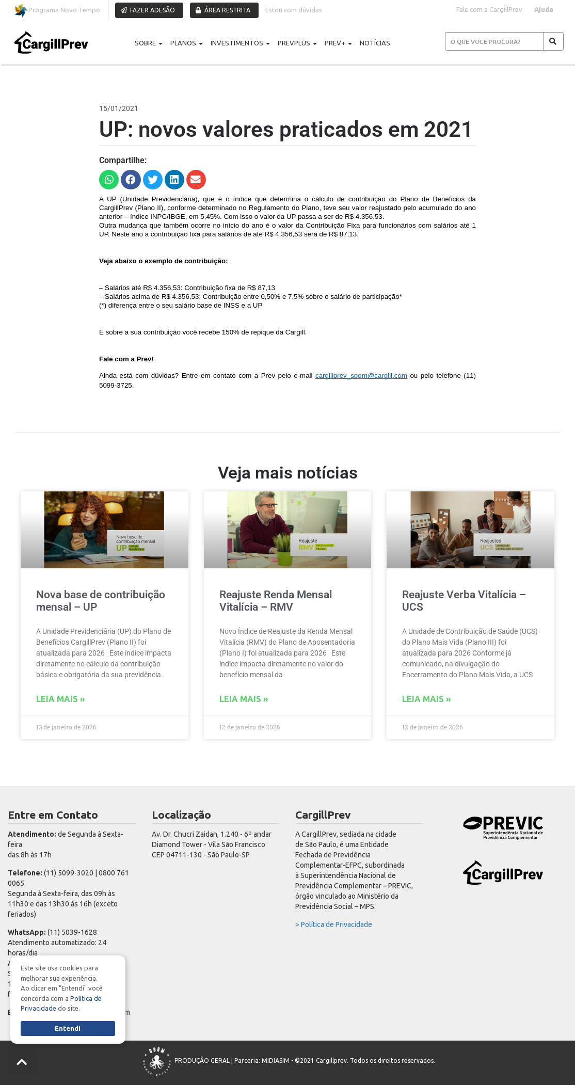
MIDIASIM (276, 1060)
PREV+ (338, 42)
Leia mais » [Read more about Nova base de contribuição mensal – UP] (60, 699)
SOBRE (149, 42)
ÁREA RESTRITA (223, 10)
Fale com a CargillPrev (489, 9)
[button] (109, 179)
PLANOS (186, 42)
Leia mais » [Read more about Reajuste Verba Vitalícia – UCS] (426, 699)
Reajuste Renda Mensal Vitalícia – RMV (275, 600)
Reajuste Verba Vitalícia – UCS (464, 600)
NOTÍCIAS (375, 42)
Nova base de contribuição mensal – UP (100, 600)
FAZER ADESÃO (148, 10)
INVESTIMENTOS (240, 42)
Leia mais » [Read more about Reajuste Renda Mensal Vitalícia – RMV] (243, 699)
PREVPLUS (297, 42)
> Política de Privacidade (333, 924)
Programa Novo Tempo (57, 11)
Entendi (68, 1028)
